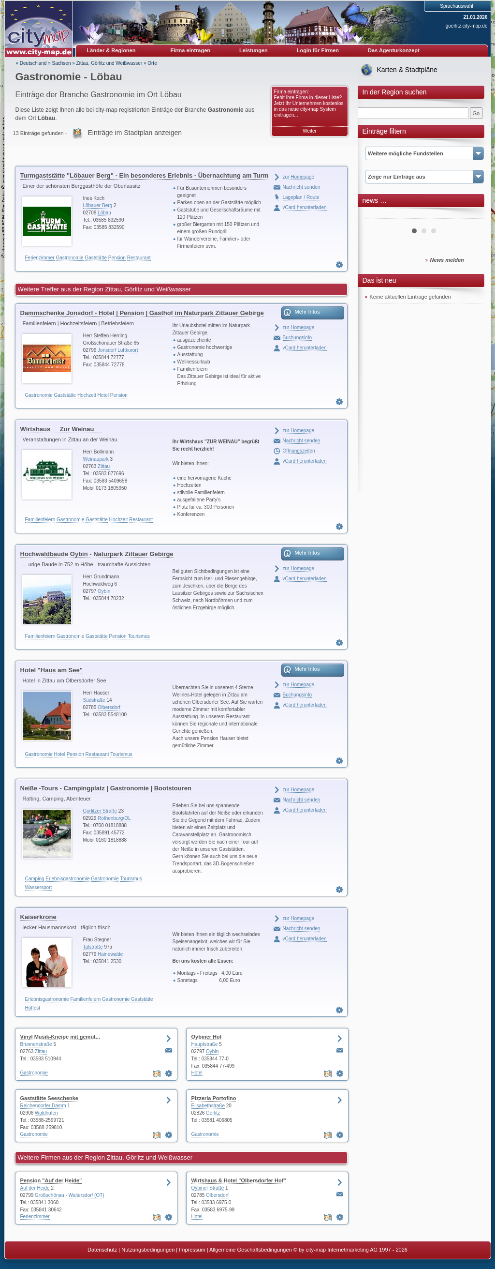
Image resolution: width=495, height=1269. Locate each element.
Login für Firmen (318, 50)
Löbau (104, 212)
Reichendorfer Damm (44, 1105)
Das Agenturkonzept (394, 50)
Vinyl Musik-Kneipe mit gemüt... (60, 1037)
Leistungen (253, 50)
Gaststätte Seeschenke (49, 1098)
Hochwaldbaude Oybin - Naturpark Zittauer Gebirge (97, 554)
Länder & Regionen (111, 50)
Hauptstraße (204, 1044)
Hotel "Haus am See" (51, 670)
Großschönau (49, 1195)
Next (471, 215)
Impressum (192, 1250)
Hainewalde (110, 954)
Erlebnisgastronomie (67, 878)
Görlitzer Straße (100, 811)
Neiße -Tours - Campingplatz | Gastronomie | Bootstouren (105, 788)
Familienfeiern (40, 519)
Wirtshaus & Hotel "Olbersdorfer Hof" (238, 1180)
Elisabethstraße (208, 1105)
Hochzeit (86, 395)
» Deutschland (31, 63)
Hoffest (33, 1008)
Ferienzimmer (40, 257)
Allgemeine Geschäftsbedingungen (250, 1250)
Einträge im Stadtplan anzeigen (134, 132)
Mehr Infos (307, 312)
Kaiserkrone (38, 917)
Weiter (310, 131)
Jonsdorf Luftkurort (118, 350)
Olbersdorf (109, 707)
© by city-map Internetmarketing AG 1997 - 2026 (350, 1250)
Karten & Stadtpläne (407, 70)
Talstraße (93, 947)
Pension (117, 257)
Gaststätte (96, 257)
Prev (377, 215)
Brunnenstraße (36, 1044)
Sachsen (61, 63)
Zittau (104, 466)
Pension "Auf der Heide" (51, 1180)
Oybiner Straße (207, 1188)
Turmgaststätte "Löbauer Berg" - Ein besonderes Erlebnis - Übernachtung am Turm (144, 175)
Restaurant (139, 257)
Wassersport (38, 887)
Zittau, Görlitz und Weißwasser (109, 63)
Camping (34, 878)
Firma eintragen (191, 50)
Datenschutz (102, 1250)
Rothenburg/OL (114, 818)
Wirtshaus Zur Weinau (61, 429)
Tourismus (139, 636)
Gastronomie (69, 257)
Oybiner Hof (206, 1037)
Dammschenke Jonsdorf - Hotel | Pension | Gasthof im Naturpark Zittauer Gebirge (142, 313)
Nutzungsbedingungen (148, 1250)
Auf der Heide (35, 1188)
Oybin (104, 591)
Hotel (103, 395)
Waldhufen (46, 1113)
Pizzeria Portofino (213, 1098)
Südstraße (94, 700)
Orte (152, 63)
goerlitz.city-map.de (467, 26)
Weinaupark (96, 459)
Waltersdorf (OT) (86, 1195)
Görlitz (213, 1113)
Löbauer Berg (98, 205)
